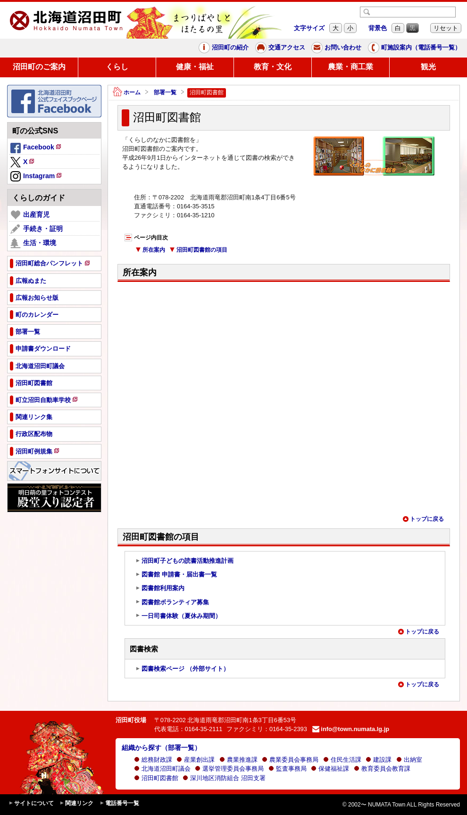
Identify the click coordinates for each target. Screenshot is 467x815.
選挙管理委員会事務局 (229, 768)
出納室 (409, 759)
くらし (117, 67)
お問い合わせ (336, 47)
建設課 (379, 759)
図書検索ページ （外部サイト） (182, 669)
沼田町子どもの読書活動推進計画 (184, 561)
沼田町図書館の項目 (198, 250)
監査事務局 (287, 768)
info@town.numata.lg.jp (350, 729)
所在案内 (150, 250)
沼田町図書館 (156, 778)
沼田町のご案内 (39, 67)
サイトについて (31, 803)
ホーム (127, 93)
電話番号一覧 (119, 803)
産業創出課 (195, 759)
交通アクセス (280, 47)
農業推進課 (238, 759)
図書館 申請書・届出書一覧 (176, 574)
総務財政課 (153, 759)
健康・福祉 (195, 67)
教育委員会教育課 (382, 768)
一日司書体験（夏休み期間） (178, 616)
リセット (446, 28)
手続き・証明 (36, 229)
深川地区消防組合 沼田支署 (224, 778)
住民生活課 (342, 759)
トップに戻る (423, 519)
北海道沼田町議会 (162, 768)
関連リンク (76, 803)
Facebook (36, 148)
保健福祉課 (330, 768)
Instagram (36, 176)
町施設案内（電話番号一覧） (414, 47)
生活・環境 (33, 243)
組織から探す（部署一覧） (161, 747)
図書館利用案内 (159, 588)
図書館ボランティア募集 (172, 602)
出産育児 (30, 215)
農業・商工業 (350, 67)
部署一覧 (165, 92)
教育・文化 (273, 67)
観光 (428, 67)
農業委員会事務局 (290, 759)
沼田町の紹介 (224, 47)
